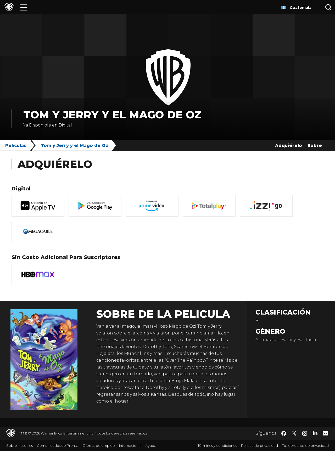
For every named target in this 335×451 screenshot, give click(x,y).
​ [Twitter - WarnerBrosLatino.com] (294, 433)
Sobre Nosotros (19, 445)
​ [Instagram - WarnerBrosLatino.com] (305, 433)
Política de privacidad (259, 445)
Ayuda (151, 445)
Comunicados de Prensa (57, 445)
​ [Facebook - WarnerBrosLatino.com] (284, 433)
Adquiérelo (288, 145)
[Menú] (24, 7)
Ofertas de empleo (98, 445)
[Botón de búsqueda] (328, 7)
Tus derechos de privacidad (305, 445)
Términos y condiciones (217, 445)
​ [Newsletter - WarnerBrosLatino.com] (325, 433)
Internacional (130, 445)
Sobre (315, 145)
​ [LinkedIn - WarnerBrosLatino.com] (315, 433)
